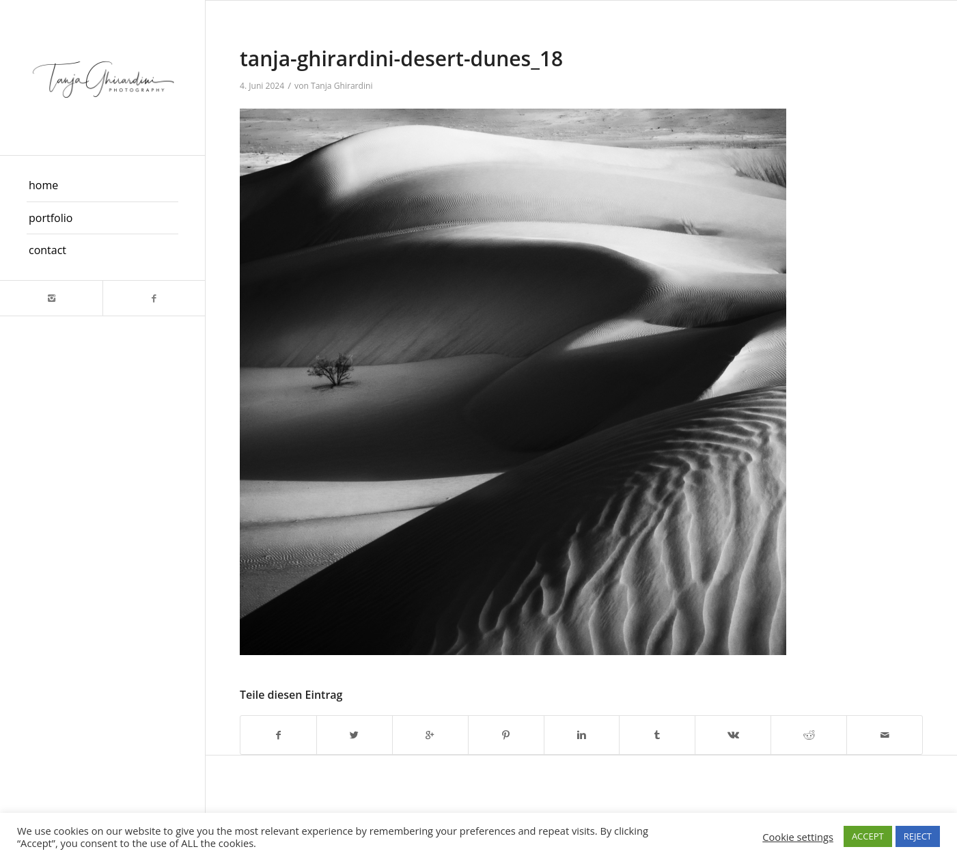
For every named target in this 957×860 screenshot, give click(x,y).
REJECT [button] (918, 836)
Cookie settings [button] (797, 837)
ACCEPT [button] (868, 836)
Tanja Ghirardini (342, 86)
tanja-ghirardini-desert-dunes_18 (401, 58)
